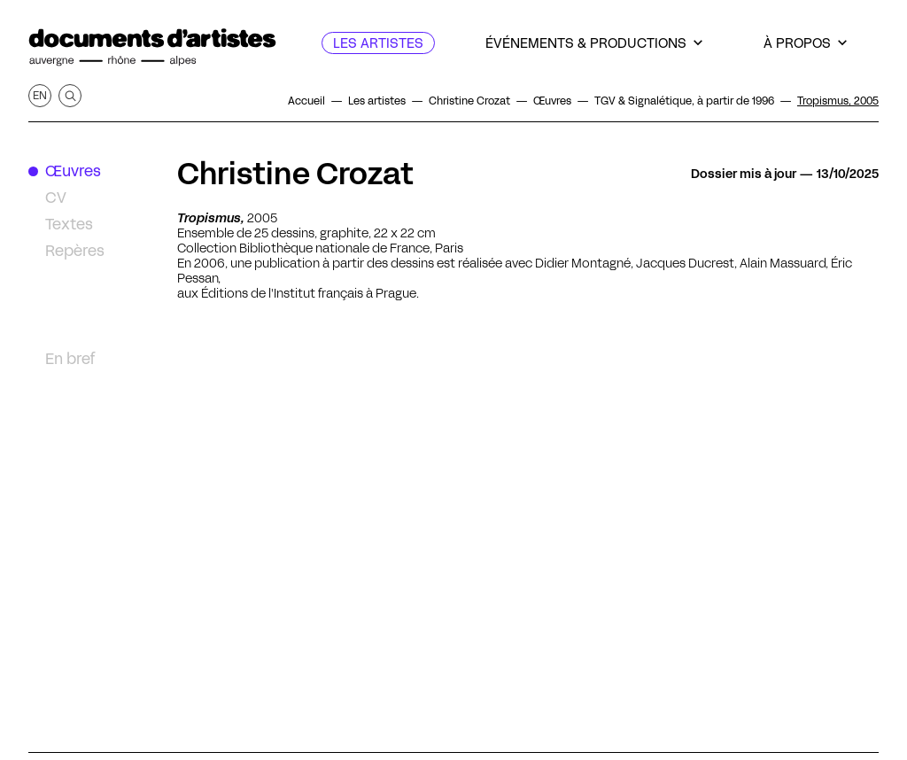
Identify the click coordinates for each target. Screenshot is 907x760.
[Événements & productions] (594, 43)
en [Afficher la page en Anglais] (40, 95)
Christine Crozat (295, 173)
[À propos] (805, 43)
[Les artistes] (378, 43)
